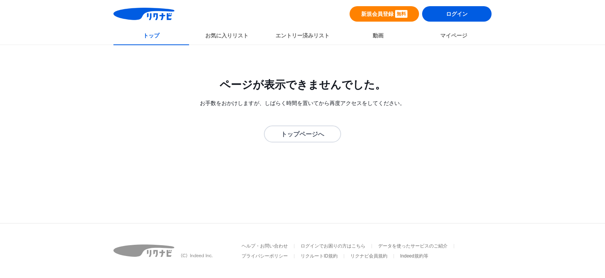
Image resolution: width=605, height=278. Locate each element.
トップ (151, 35)
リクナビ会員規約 (368, 256)
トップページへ (302, 134)
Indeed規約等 (414, 256)
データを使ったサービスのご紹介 (413, 246)
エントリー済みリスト (302, 35)
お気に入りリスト (226, 35)
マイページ (453, 35)
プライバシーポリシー (265, 256)
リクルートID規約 (319, 256)
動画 (378, 35)
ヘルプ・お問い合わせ (265, 246)
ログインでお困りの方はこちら (333, 246)
